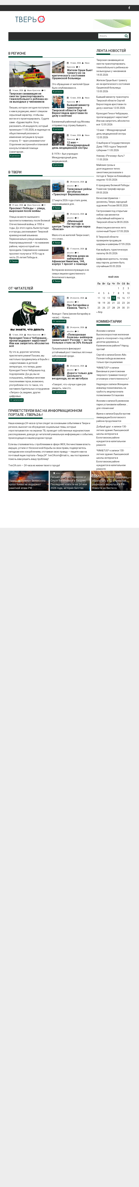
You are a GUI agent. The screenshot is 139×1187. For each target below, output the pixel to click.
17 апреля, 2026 (76, 249)
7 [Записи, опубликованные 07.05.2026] (113, 293)
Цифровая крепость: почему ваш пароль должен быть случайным (112, 263)
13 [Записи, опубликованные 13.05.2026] (108, 298)
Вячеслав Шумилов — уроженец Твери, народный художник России (111, 202)
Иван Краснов (32, 90)
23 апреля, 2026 (76, 366)
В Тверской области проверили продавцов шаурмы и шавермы (108, 240)
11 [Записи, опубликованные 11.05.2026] (99, 298)
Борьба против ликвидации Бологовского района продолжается (113, 417)
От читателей (16, 400)
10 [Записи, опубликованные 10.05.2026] (128, 293)
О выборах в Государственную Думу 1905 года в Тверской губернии (113, 147)
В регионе (15, 156)
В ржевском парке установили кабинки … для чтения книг (112, 404)
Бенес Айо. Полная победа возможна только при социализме (111, 358)
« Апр (99, 312)
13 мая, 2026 (74, 63)
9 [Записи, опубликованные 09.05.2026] (123, 293)
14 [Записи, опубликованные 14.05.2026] (113, 298)
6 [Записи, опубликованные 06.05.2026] (108, 293)
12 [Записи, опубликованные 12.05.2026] (103, 298)
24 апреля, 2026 (76, 214)
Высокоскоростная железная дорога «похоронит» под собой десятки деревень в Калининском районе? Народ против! (113, 342)
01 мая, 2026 (16, 205)
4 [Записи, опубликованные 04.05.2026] (99, 293)
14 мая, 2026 (16, 90)
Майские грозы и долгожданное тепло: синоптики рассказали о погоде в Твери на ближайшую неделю (113, 172)
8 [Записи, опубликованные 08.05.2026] (118, 293)
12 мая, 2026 (74, 98)
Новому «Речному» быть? (110, 155)
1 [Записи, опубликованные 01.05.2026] (118, 288)
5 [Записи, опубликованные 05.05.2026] (103, 293)
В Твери (14, 261)
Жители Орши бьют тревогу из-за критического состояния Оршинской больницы (113, 84)
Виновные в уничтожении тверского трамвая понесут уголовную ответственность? (112, 375)
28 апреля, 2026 (76, 182)
